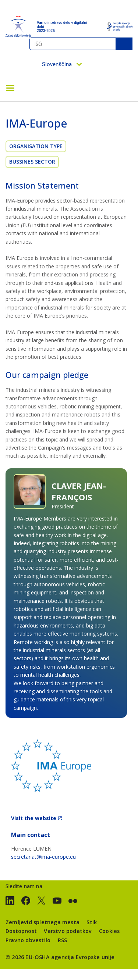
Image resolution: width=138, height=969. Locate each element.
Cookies (109, 930)
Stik (91, 922)
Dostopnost (21, 930)
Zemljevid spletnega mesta (42, 922)
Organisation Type (36, 146)
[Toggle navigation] (10, 87)
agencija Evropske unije (83, 957)
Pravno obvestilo (28, 940)
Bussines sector (32, 161)
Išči (124, 43)
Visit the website (33, 818)
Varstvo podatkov (68, 930)
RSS (62, 940)
